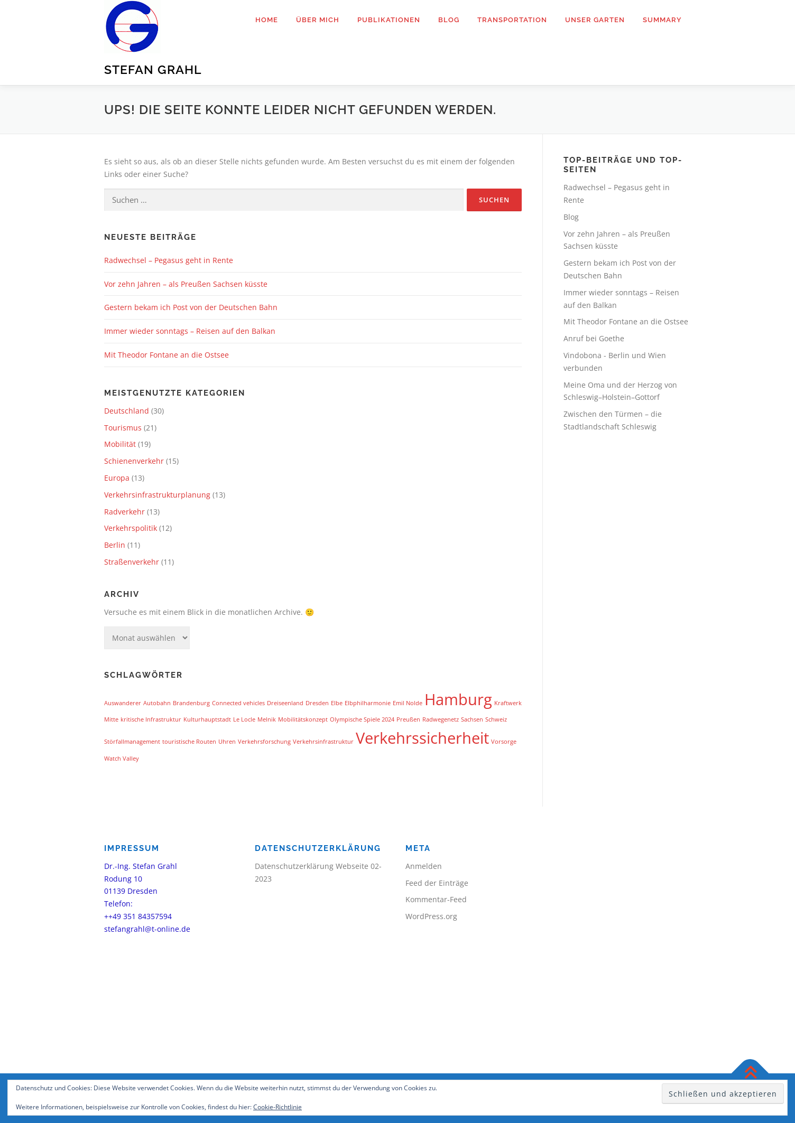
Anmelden (423, 866)
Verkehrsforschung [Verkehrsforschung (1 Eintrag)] (264, 741)
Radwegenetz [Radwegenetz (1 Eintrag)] (440, 719)
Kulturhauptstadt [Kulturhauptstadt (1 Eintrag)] (207, 719)
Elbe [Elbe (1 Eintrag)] (337, 703)
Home (266, 20)
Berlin (114, 545)
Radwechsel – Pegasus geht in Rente (168, 260)
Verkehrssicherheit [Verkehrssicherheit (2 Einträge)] (422, 737)
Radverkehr (124, 512)
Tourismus (123, 428)
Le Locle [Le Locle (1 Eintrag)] (244, 719)
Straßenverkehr (131, 562)
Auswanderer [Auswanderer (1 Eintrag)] (122, 703)
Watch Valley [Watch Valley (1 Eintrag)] (121, 758)
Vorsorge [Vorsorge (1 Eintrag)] (503, 741)
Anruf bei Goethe (593, 338)
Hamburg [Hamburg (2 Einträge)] (458, 699)
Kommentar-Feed (436, 899)
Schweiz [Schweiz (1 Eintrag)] (496, 719)
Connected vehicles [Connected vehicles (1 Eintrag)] (238, 703)
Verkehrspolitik (130, 528)
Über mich (317, 20)
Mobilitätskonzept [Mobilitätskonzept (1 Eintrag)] (303, 719)
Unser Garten (595, 20)
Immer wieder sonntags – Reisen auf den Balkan (189, 331)
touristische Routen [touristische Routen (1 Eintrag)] (189, 741)
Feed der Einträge (436, 883)
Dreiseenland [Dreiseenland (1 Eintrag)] (285, 703)
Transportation (512, 20)
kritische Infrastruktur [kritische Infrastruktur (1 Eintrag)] (151, 719)
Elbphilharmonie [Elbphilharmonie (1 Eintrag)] (368, 703)
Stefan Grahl (152, 69)
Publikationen (388, 20)
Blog (448, 20)
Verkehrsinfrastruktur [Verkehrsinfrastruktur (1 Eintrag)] (323, 741)
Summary (662, 20)
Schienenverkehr (134, 461)
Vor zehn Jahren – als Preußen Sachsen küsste (185, 284)
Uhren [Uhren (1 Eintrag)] (227, 741)
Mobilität (120, 444)
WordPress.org (431, 916)
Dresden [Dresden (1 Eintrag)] (317, 703)
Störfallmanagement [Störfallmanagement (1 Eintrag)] (132, 741)
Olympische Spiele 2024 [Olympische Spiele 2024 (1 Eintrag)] (362, 719)
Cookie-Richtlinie (277, 1106)
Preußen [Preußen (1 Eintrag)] (408, 719)
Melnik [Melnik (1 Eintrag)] (266, 719)
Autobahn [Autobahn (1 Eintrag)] (157, 703)
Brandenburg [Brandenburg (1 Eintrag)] (191, 703)
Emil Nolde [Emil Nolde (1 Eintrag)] (407, 703)
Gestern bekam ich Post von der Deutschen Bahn (191, 307)
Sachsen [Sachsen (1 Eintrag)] (472, 719)
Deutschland (126, 411)
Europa (117, 478)
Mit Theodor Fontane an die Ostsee (166, 355)
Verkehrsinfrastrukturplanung (157, 495)
